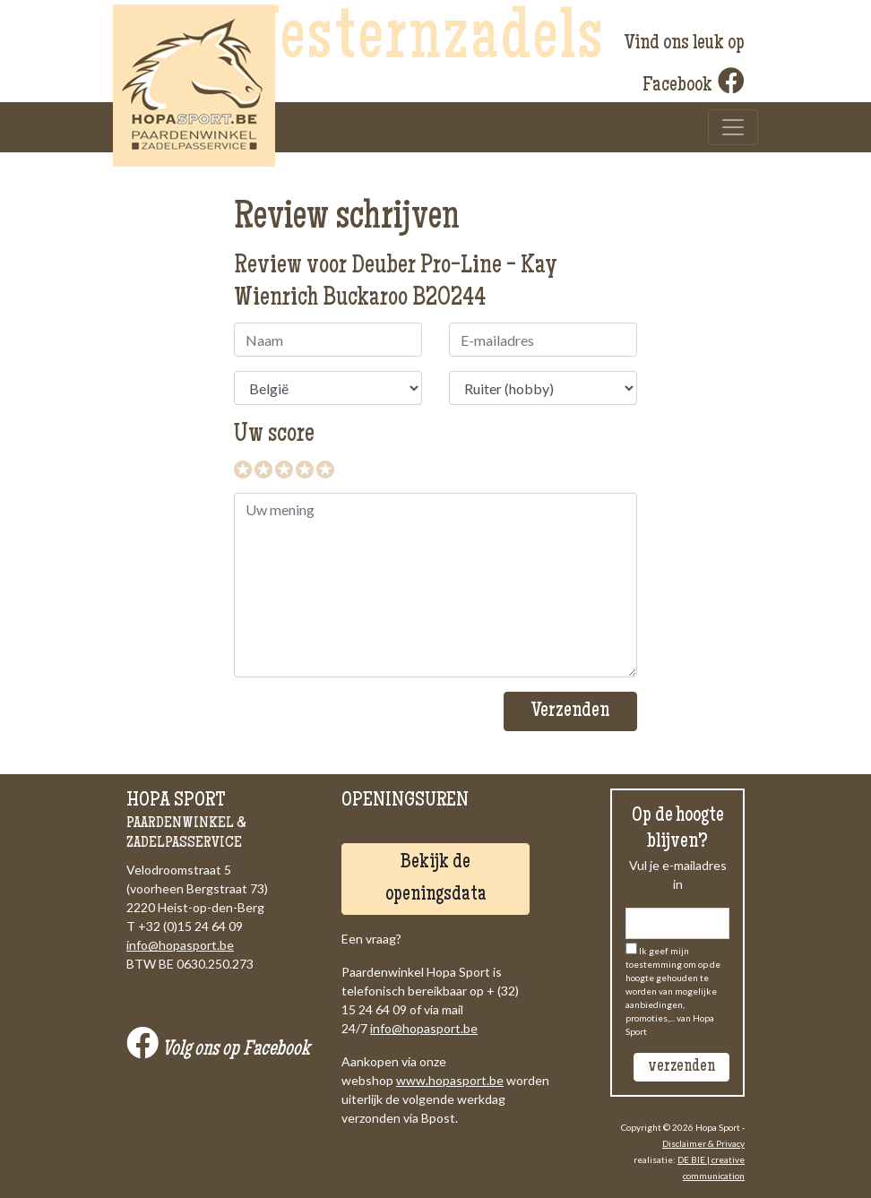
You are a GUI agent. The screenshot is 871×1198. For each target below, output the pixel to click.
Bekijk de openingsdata (436, 879)
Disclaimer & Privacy (703, 1143)
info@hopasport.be (180, 944)
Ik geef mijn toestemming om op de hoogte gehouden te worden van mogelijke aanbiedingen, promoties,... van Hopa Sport (672, 991)
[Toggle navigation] (733, 127)
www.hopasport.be (450, 1080)
